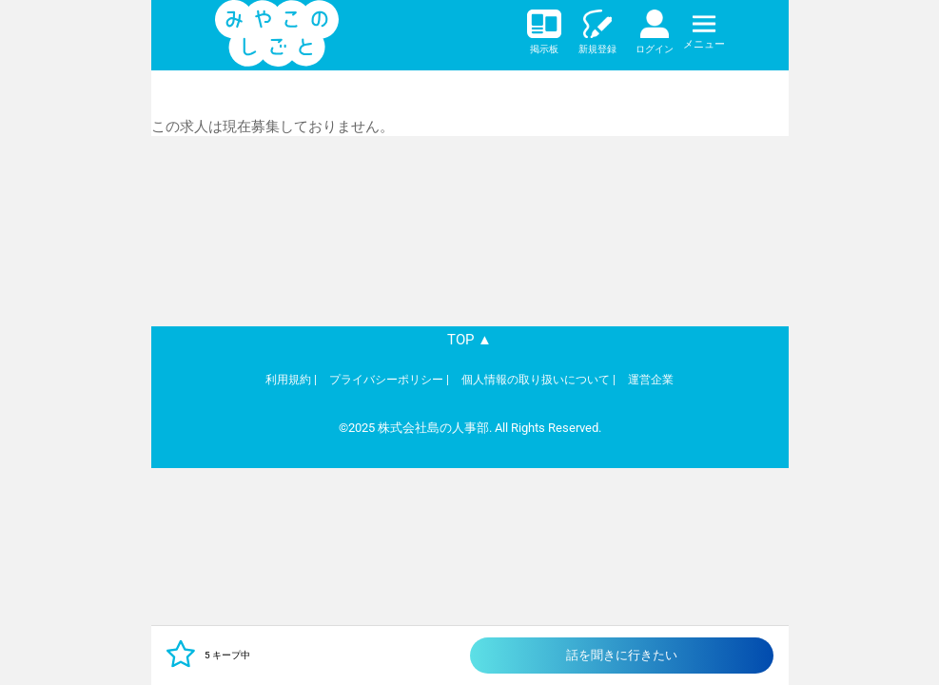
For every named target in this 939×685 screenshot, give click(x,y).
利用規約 (288, 379)
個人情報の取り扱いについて (535, 379)
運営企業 (651, 379)
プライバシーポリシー (386, 379)
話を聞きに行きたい (621, 655)
